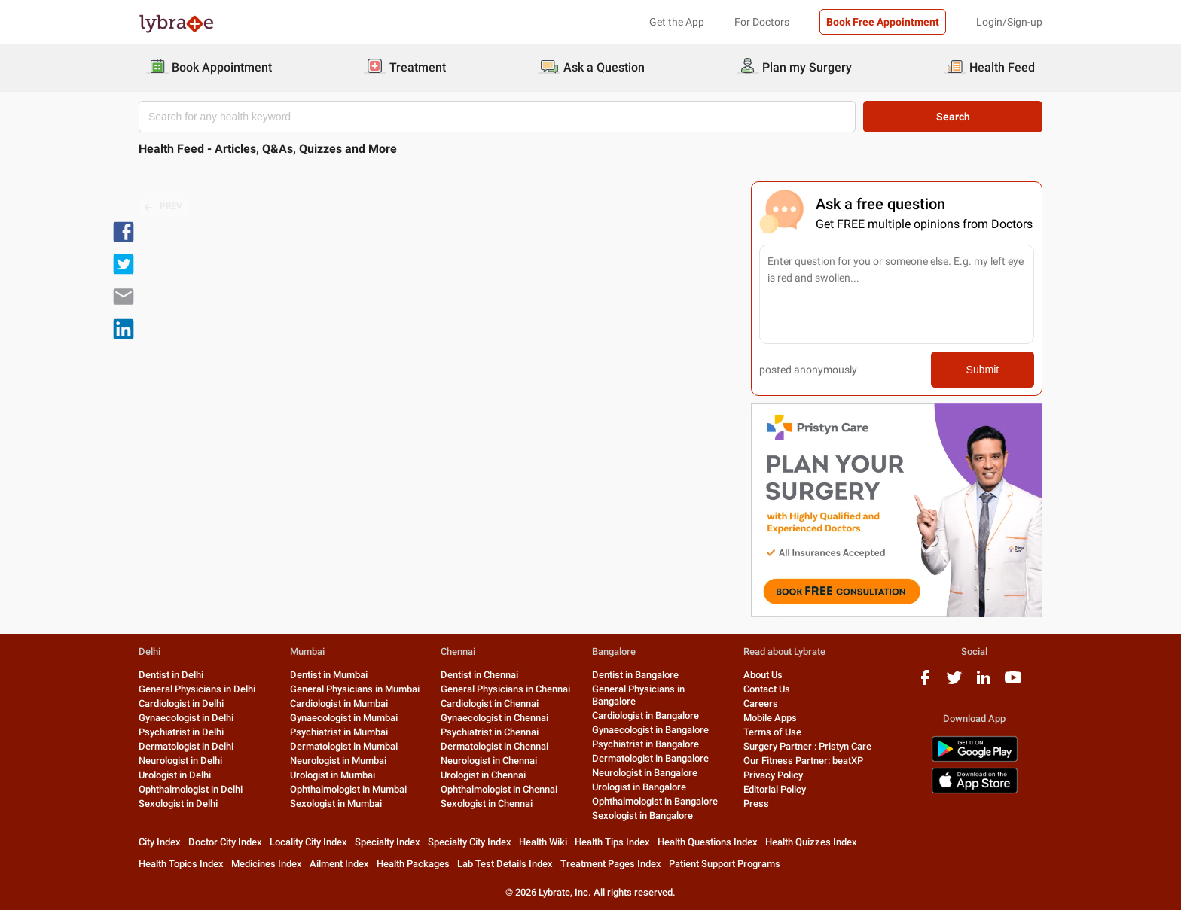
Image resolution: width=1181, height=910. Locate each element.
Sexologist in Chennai (487, 803)
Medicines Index (266, 863)
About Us (763, 674)
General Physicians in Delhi (197, 689)
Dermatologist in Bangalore (650, 758)
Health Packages (413, 863)
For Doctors (761, 22)
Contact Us (766, 689)
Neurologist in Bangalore (644, 772)
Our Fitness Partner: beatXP (803, 760)
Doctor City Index (225, 842)
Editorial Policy (774, 789)
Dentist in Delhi (171, 674)
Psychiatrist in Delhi (181, 732)
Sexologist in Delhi (178, 803)
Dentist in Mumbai (329, 674)
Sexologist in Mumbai (336, 803)
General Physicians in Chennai (505, 689)
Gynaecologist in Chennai (494, 717)
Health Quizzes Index (811, 842)
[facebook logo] (925, 683)
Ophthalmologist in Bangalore (655, 801)
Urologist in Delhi (175, 775)
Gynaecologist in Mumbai (344, 717)
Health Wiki (543, 842)
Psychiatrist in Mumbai (339, 732)
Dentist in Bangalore (635, 674)
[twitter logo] (954, 683)
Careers (760, 703)
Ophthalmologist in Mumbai (348, 789)
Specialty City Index (469, 842)
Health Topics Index (181, 863)
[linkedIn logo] (984, 683)
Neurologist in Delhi (180, 760)
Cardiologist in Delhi (181, 703)
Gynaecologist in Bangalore (650, 729)
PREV (163, 207)
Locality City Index (308, 842)
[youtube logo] (1013, 683)
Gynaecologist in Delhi (186, 717)
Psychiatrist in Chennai (490, 732)
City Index (160, 842)
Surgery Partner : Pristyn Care (807, 746)
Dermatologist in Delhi (186, 746)
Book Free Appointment (882, 22)
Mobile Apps (770, 717)
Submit (982, 370)
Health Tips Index (612, 842)
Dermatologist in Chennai (494, 746)
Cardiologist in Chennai (490, 703)
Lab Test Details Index (505, 863)
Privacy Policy (773, 775)
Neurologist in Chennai (489, 760)
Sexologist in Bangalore (642, 815)
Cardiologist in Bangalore (645, 715)
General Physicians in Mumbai (355, 689)
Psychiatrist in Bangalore (645, 744)
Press (756, 803)
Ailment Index (339, 863)
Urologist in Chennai (483, 775)
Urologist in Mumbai (332, 775)
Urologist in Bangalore (639, 787)
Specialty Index (387, 842)
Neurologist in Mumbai (338, 760)
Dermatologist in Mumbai (344, 746)
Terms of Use (772, 732)
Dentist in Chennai (479, 674)
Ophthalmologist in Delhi (191, 789)
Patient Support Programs (724, 863)
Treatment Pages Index (610, 863)
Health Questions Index (708, 842)
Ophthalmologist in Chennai (499, 789)
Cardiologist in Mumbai (339, 703)
